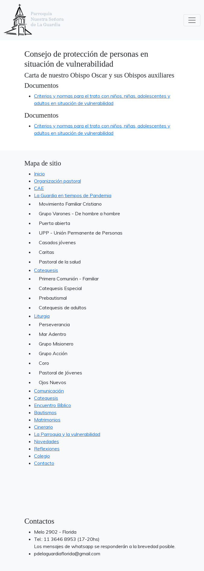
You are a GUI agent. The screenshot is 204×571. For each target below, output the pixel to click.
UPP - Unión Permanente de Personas (80, 233)
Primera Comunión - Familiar (69, 279)
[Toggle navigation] (192, 20)
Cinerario (43, 427)
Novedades (46, 441)
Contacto (44, 463)
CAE (39, 188)
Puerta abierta (54, 223)
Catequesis (46, 270)
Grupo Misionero (56, 344)
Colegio (42, 456)
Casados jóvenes (57, 242)
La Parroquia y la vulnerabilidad (67, 434)
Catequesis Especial (60, 288)
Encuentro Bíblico (52, 405)
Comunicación (49, 391)
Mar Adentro (52, 334)
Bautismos (45, 412)
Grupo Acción (53, 353)
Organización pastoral (57, 181)
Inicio (39, 174)
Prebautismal (53, 298)
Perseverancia (54, 324)
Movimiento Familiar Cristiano (70, 204)
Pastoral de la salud (60, 262)
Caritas (46, 252)
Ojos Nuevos (52, 382)
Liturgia (42, 316)
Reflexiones (47, 449)
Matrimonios (47, 420)
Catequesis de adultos (62, 307)
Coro (44, 363)
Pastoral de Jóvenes (60, 373)
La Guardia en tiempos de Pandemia (72, 195)
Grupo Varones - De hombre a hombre (79, 213)
